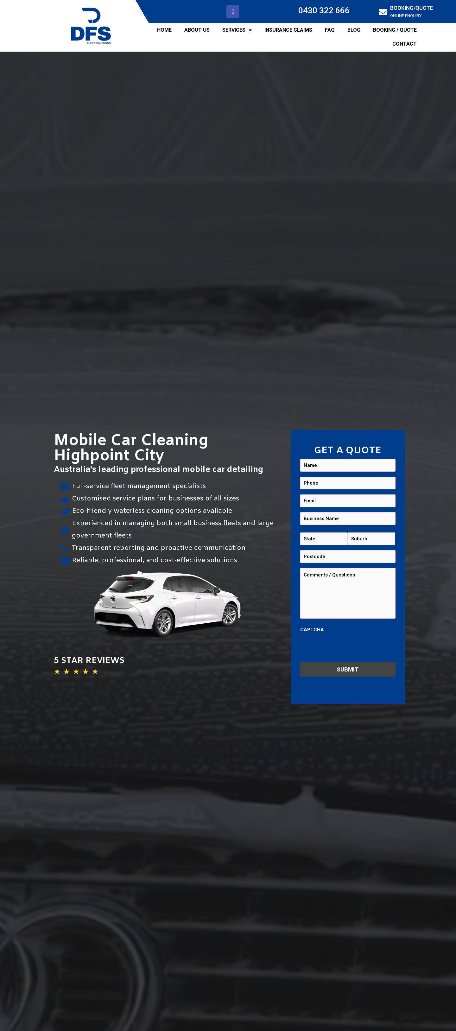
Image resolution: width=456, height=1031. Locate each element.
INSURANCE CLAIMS (288, 30)
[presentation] (348, 647)
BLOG (353, 30)
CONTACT (404, 44)
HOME (164, 30)
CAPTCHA (312, 630)
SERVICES (237, 30)
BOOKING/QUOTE (411, 8)
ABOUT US (197, 30)
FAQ (330, 30)
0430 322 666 (324, 10)
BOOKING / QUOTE (395, 30)
